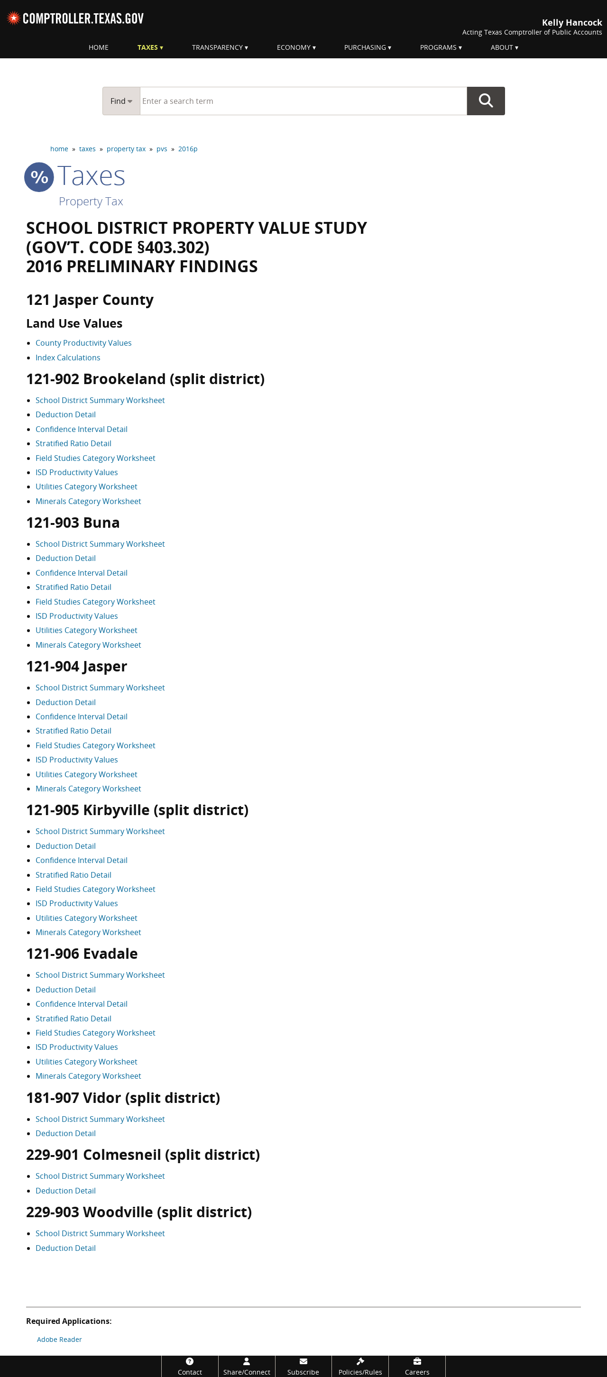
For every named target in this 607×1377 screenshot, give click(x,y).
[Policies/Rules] (360, 1366)
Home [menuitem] (99, 47)
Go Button (486, 101)
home (59, 148)
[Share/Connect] (247, 1366)
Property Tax (91, 201)
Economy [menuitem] (294, 47)
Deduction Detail (66, 414)
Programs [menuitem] (438, 47)
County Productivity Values (84, 343)
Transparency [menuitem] (217, 47)
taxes (87, 148)
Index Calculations (68, 357)
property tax (126, 148)
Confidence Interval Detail (82, 429)
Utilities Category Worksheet (87, 486)
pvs (161, 148)
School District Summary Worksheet (100, 400)
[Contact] (190, 1366)
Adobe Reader (59, 1339)
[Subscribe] (304, 1366)
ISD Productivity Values (77, 472)
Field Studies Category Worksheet (96, 458)
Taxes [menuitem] (148, 47)
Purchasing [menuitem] (365, 47)
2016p (188, 148)
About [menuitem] (502, 47)
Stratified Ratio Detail (73, 443)
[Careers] (417, 1366)
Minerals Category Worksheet (88, 501)
